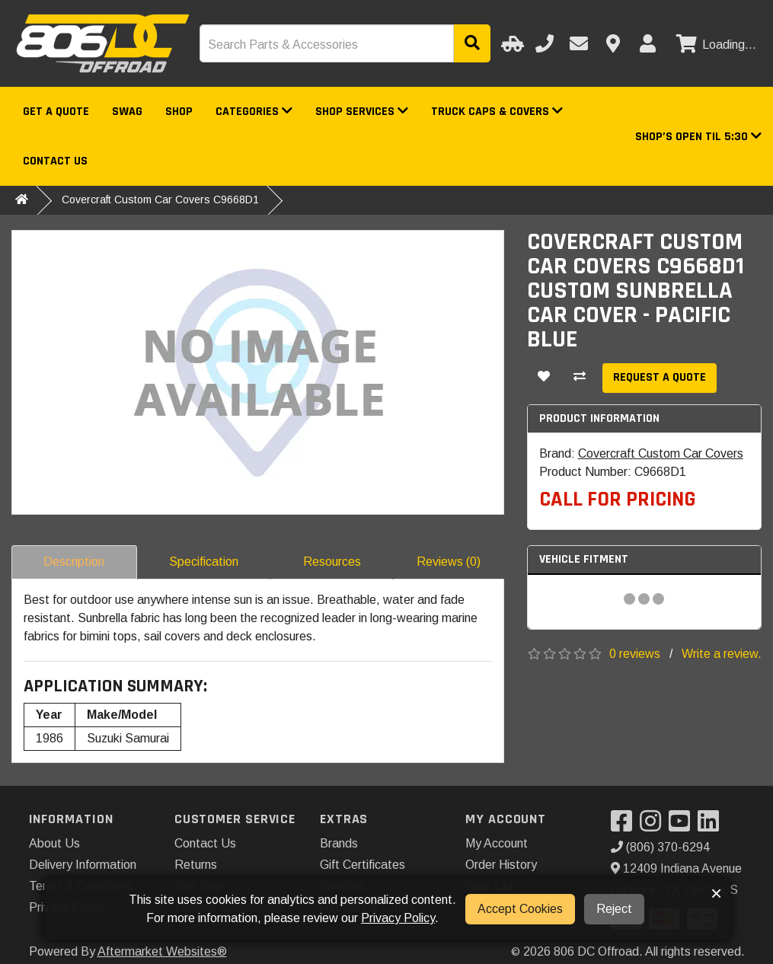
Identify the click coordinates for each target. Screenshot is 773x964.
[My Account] (647, 43)
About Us (54, 843)
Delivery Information (82, 864)
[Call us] (544, 43)
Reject (614, 908)
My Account (496, 843)
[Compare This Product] (579, 378)
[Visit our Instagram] (654, 825)
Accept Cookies (520, 908)
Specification (203, 561)
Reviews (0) (449, 561)
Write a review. (722, 653)
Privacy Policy (398, 917)
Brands (339, 843)
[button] (698, 136)
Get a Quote (56, 112)
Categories (254, 112)
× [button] (716, 893)
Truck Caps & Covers (497, 112)
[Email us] (579, 43)
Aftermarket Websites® (162, 951)
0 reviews (634, 653)
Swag (127, 112)
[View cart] (714, 45)
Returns (195, 864)
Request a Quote (659, 377)
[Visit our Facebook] (625, 825)
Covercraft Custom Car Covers (660, 453)
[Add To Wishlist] (544, 378)
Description (73, 561)
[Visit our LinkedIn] (712, 825)
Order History (501, 864)
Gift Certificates (362, 864)
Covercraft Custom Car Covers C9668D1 (160, 199)
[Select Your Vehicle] (510, 43)
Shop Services (361, 112)
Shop (179, 112)
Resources (332, 561)
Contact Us (55, 161)
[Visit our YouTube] (683, 825)
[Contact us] (613, 43)
